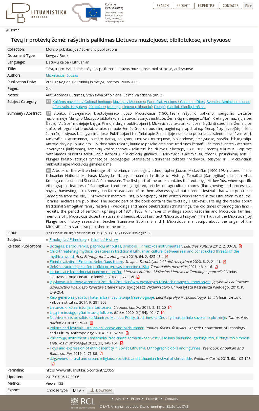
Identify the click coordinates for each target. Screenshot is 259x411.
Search (163, 5)
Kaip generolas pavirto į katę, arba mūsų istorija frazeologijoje (102, 297)
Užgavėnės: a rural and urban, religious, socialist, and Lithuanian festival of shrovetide (121, 358)
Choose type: (58, 390)
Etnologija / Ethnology (68, 239)
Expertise (206, 5)
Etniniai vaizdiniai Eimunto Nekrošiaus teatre (86, 261)
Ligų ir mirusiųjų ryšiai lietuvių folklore (81, 312)
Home (14, 30)
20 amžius (97, 107)
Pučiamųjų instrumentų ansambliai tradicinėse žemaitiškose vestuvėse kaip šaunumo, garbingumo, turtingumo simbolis (150, 338)
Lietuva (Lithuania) (137, 107)
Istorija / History (104, 239)
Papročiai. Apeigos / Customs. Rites (176, 102)
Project (183, 5)
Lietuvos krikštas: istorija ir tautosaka (81, 307)
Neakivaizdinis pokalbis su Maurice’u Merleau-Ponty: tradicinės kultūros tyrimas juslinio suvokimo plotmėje (138, 317)
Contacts (231, 5)
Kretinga (114, 107)
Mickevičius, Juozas (62, 75)
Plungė (159, 107)
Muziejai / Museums (129, 102)
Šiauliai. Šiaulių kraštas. (186, 107)
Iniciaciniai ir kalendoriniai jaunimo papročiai (86, 271)
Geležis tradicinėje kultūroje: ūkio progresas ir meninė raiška (99, 266)
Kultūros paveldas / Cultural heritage (81, 102)
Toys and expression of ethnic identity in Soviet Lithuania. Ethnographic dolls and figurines (125, 348)
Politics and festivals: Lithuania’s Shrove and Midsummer (96, 327)
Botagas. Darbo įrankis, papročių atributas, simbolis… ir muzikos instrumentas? (116, 246)
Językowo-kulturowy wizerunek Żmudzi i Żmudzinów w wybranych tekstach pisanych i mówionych (130, 281)
